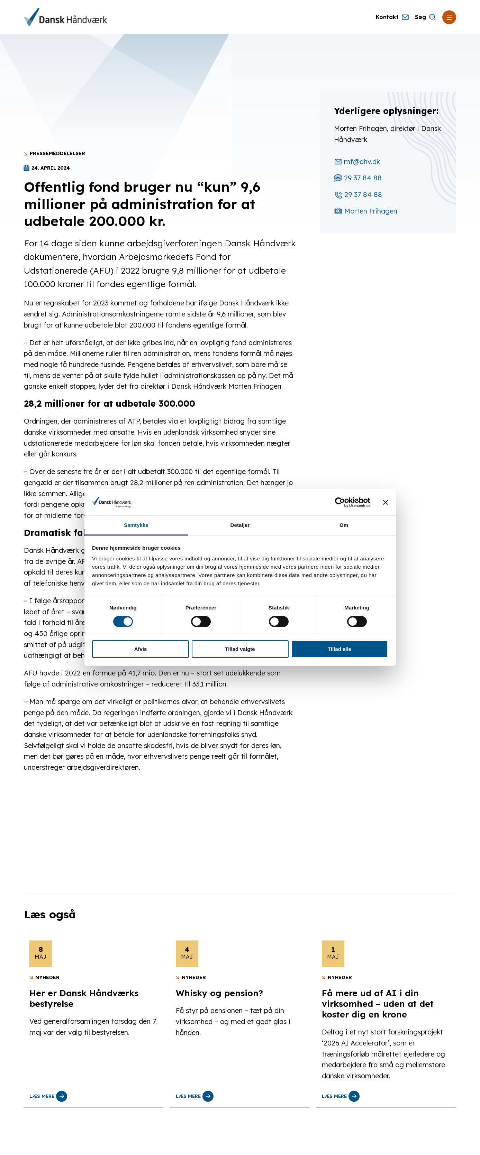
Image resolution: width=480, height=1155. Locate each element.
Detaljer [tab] (240, 525)
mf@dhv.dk (357, 161)
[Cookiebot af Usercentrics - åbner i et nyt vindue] (340, 502)
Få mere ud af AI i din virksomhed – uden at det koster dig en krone (378, 1004)
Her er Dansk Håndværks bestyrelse (83, 998)
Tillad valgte (240, 649)
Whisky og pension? (219, 993)
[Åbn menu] (449, 17)
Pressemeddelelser (57, 153)
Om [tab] (343, 525)
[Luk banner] (385, 502)
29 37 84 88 (358, 177)
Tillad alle (339, 649)
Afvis (140, 649)
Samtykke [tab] (136, 525)
